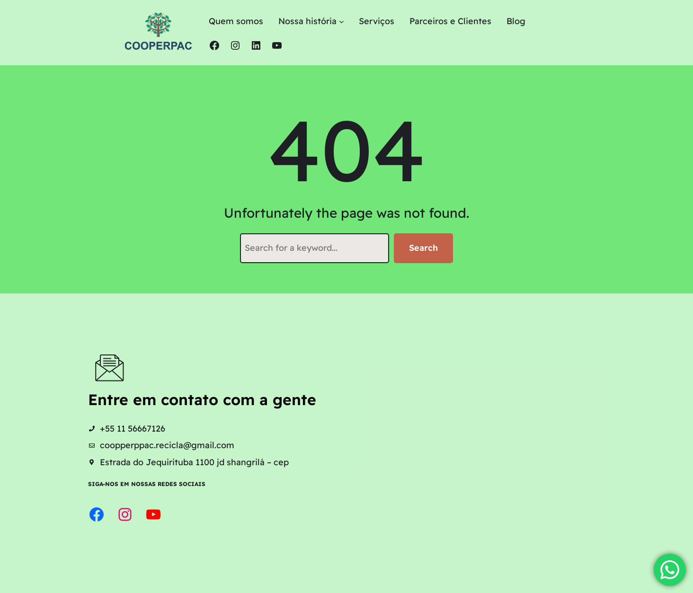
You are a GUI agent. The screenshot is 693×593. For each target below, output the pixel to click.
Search (423, 247)
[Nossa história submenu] (341, 21)
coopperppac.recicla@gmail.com (167, 445)
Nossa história (307, 21)
